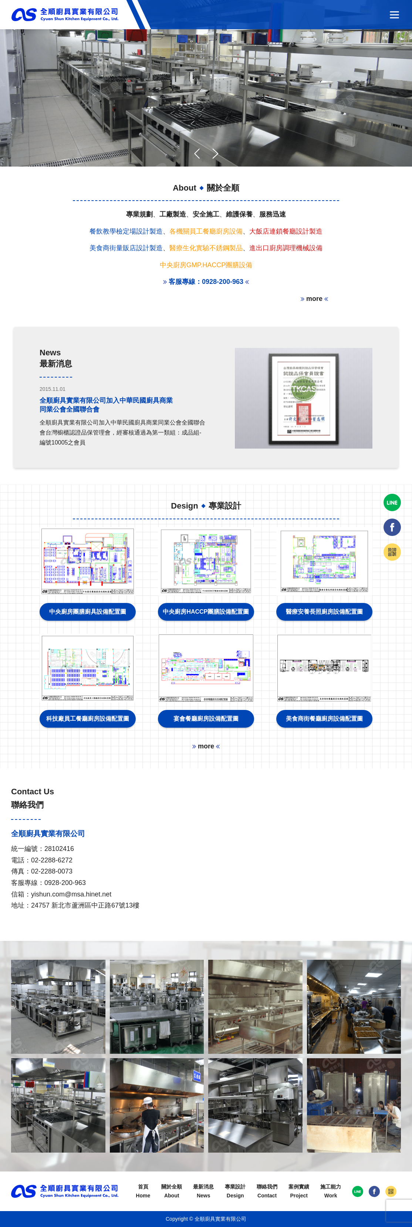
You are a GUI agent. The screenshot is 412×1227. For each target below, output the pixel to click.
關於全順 (171, 1192)
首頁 (143, 1192)
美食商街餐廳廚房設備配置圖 (324, 718)
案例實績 (298, 1192)
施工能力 (330, 1192)
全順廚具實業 (64, 14)
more (314, 298)
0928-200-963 (65, 882)
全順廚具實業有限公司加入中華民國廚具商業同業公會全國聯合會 (106, 405)
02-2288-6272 (51, 860)
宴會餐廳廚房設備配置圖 (206, 718)
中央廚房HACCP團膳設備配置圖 (206, 612)
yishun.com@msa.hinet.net (71, 894)
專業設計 (235, 1192)
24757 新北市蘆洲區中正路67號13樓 (85, 905)
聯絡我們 (267, 1192)
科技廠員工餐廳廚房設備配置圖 (87, 718)
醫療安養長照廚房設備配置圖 (324, 612)
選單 (394, 14)
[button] (215, 153)
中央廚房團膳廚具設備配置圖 (87, 612)
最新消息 (203, 1192)
